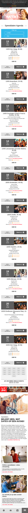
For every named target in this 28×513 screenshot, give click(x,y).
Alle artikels (10, 471)
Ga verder (14, 5)
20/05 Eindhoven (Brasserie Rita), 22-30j (14, 312)
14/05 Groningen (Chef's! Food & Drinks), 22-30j (14, 114)
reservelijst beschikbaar (17, 91)
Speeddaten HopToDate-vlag (14, 439)
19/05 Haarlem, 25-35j (14, 247)
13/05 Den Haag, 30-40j (14, 49)
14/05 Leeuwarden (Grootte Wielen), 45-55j (14, 149)
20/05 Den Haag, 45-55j (14, 345)
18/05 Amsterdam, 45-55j (14, 182)
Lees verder (4, 471)
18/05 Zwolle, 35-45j (14, 214)
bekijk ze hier (14, 381)
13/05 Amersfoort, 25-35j (14, 81)
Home (11, 7)
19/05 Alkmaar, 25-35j (14, 279)
